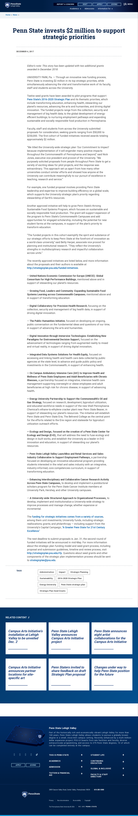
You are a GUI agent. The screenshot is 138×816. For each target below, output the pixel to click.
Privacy (51, 800)
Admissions (89, 8)
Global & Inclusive (101, 768)
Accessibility (77, 800)
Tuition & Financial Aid (59, 774)
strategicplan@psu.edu (42, 560)
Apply (99, 4)
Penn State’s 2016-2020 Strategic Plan (48, 99)
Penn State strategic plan (73, 584)
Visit (85, 4)
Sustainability (46, 578)
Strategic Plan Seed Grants (52, 591)
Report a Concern (65, 4)
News (15, 15)
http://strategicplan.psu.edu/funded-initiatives (52, 268)
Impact (62, 572)
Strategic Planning (79, 572)
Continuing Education (97, 762)
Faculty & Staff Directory (99, 775)
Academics (74, 8)
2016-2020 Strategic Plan (70, 578)
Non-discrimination (63, 800)
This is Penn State (59, 755)
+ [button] (81, 755)
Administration (47, 572)
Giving (114, 4)
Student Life (97, 755)
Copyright (87, 800)
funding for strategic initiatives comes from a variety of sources (67, 516)
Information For (104, 8)
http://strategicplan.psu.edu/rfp (44, 553)
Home (8, 15)
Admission (54, 767)
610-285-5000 (99, 790)
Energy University (48, 584)
